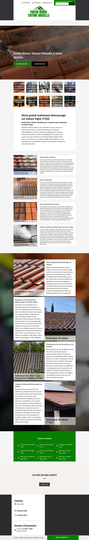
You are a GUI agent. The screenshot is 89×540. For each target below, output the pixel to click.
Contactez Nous (39, 64)
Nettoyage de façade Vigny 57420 (45, 458)
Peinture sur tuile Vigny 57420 (46, 452)
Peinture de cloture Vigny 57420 (27, 446)
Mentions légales (39, 538)
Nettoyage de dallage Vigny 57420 (65, 458)
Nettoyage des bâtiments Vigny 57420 (27, 458)
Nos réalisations (22, 64)
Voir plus (44, 484)
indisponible (25, 3)
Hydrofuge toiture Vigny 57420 (46, 446)
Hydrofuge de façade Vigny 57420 (65, 452)
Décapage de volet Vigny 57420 (66, 446)
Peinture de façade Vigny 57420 (27, 452)
